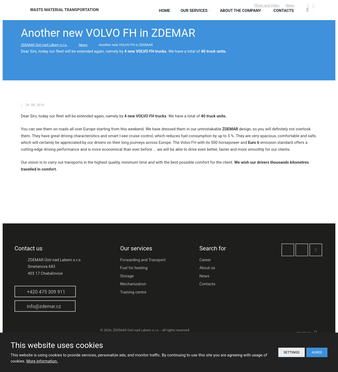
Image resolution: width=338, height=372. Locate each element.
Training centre (133, 292)
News (290, 5)
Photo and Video (266, 5)
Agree (317, 352)
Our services (194, 10)
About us (207, 267)
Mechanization (133, 284)
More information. (42, 361)
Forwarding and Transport (143, 260)
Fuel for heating (134, 267)
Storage (127, 276)
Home (164, 10)
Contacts (207, 284)
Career (205, 260)
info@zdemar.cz (44, 306)
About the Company (240, 10)
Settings (291, 352)
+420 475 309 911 (46, 292)
